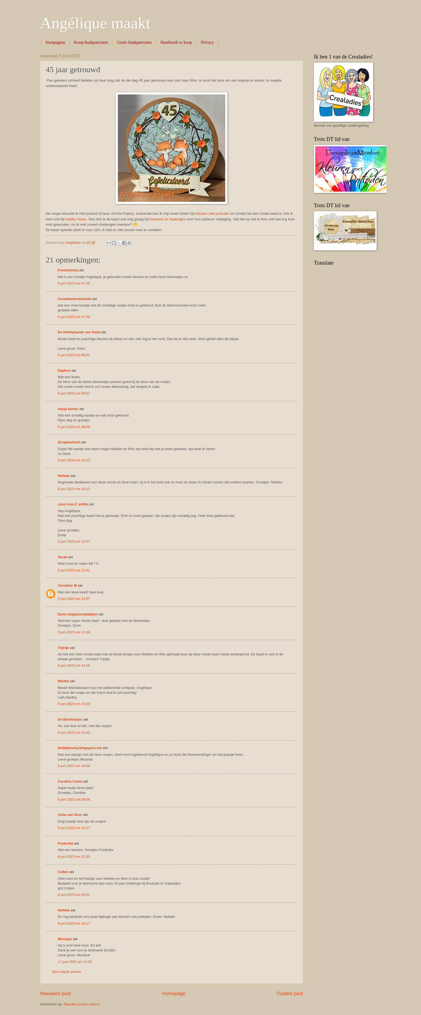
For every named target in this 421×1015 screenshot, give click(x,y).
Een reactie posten (66, 972)
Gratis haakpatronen (134, 42)
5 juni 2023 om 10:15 (74, 489)
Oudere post (290, 993)
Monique (65, 939)
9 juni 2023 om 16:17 (74, 923)
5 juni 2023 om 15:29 (74, 704)
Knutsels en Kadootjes (167, 219)
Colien (63, 872)
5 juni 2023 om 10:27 (74, 541)
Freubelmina (68, 270)
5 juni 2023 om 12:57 (74, 599)
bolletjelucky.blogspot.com (80, 748)
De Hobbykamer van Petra (79, 332)
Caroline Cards (70, 781)
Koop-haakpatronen (91, 42)
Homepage (174, 993)
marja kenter (68, 409)
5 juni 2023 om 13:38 (74, 632)
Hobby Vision (75, 219)
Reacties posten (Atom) (82, 1004)
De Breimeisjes (70, 719)
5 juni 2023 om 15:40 (74, 733)
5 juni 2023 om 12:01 (74, 570)
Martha (63, 681)
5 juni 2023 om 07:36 (74, 283)
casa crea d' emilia (73, 504)
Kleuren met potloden (212, 213)
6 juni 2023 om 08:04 (74, 799)
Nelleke (64, 476)
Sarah (62, 557)
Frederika (65, 843)
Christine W (67, 585)
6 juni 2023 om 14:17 (74, 828)
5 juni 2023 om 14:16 (74, 665)
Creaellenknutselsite (74, 299)
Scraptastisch (69, 442)
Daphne (64, 370)
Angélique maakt (95, 23)
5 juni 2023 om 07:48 (74, 317)
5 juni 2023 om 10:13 (74, 460)
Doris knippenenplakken (78, 614)
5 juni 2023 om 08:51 (74, 393)
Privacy (207, 42)
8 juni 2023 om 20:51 (74, 895)
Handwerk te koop (176, 42)
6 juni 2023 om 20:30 (74, 857)
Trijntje (63, 648)
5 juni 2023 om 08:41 (74, 355)
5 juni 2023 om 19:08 (74, 766)
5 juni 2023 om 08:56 (74, 427)
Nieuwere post (55, 993)
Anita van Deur (70, 815)
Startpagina (55, 42)
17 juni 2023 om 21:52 (75, 962)
